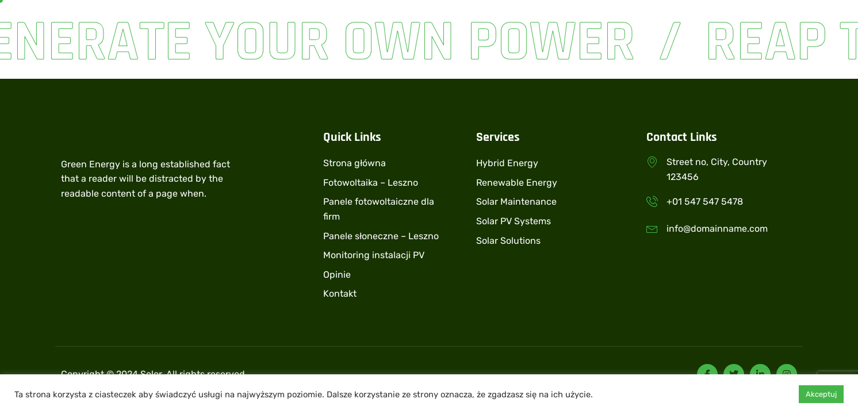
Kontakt (340, 293)
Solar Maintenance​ (516, 201)
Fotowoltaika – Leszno (370, 182)
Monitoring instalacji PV (373, 255)
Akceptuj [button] (821, 394)
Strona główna (354, 163)
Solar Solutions (508, 240)
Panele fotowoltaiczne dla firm (378, 209)
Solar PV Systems (513, 221)
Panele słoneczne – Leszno (381, 236)
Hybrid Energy (507, 163)
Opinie (337, 274)
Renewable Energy (516, 182)
